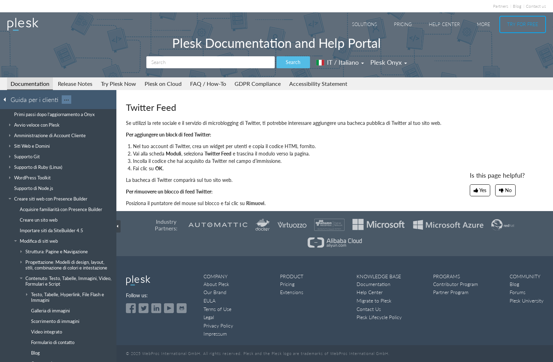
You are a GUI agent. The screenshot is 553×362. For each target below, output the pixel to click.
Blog (517, 6)
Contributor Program (455, 284)
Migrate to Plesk (374, 301)
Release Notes (75, 83)
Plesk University (526, 301)
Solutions (364, 24)
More (483, 24)
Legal (208, 317)
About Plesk (216, 284)
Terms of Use (217, 309)
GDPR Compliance (258, 83)
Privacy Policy (218, 326)
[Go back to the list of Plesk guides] (7, 99)
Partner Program (450, 292)
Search (293, 62)
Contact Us (369, 309)
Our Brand (214, 292)
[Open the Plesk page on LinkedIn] (156, 308)
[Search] (210, 62)
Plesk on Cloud (163, 83)
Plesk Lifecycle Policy (379, 317)
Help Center (444, 24)
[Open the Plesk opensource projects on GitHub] (182, 308)
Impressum (215, 334)
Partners (500, 6)
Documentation (30, 83)
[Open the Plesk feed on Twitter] (143, 308)
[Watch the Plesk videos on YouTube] (169, 308)
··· (66, 99)
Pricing (403, 24)
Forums (517, 292)
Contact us (536, 6)
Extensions (291, 292)
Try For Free (522, 24)
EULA (209, 301)
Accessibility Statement (318, 83)
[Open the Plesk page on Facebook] (131, 308)
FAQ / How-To (208, 83)
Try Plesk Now (118, 83)
